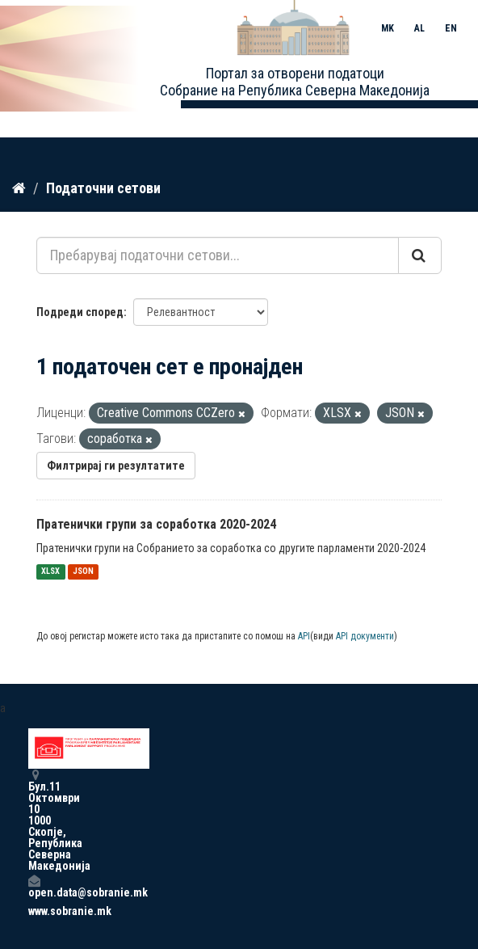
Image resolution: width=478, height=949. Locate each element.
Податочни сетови (103, 187)
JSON (83, 572)
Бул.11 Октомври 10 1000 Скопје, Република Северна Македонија (34, 820)
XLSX (50, 572)
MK (387, 28)
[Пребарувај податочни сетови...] (217, 255)
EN (451, 28)
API (304, 636)
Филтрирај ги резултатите (116, 465)
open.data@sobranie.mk (34, 886)
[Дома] (19, 188)
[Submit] (420, 255)
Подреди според (80, 312)
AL (419, 28)
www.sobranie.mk (34, 911)
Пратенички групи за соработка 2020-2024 (156, 524)
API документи (365, 636)
